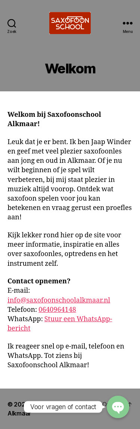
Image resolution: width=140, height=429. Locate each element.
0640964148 (57, 309)
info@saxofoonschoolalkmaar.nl (58, 300)
